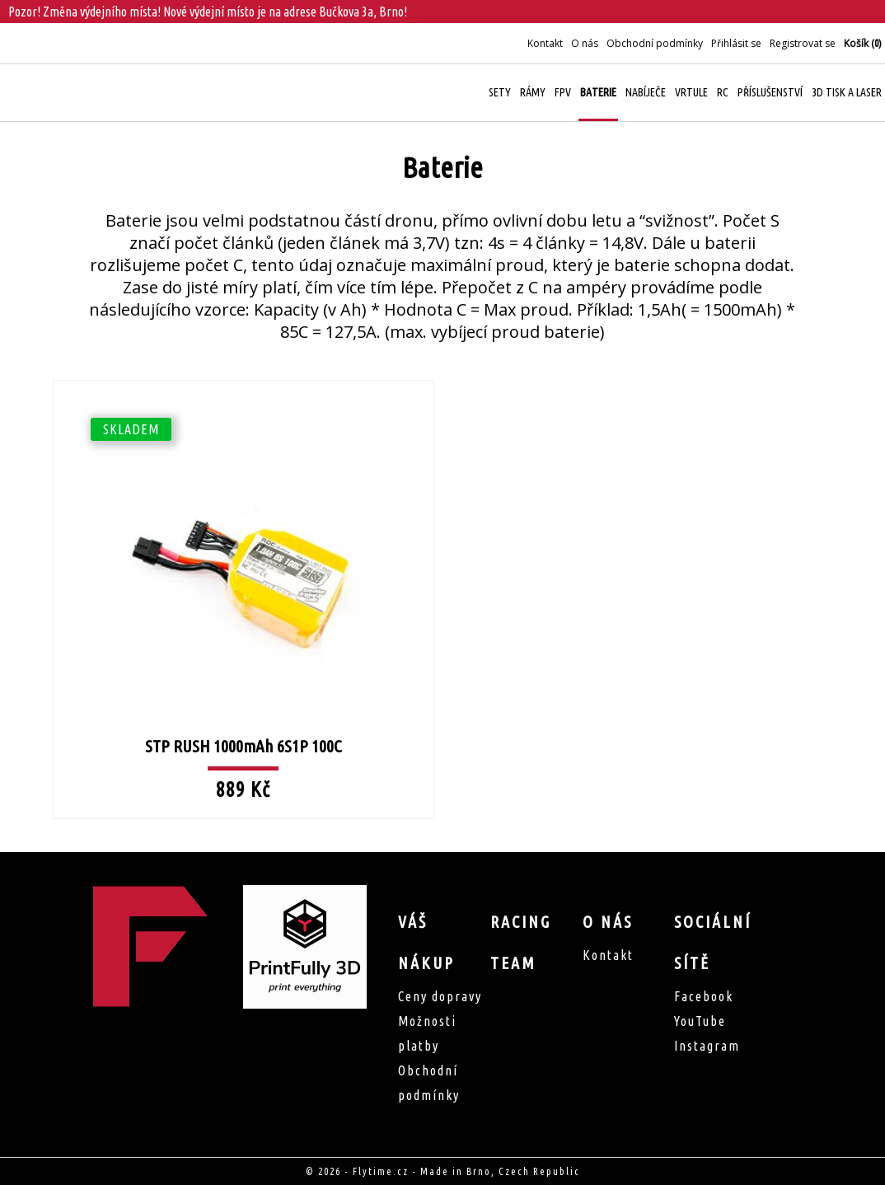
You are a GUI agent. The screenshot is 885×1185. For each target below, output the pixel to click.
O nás (584, 43)
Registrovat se (803, 43)
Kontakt (545, 43)
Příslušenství (770, 92)
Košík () (862, 43)
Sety (500, 92)
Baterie (598, 92)
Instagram (707, 1045)
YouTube (700, 1021)
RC (722, 92)
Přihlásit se (736, 43)
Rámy (533, 92)
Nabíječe (645, 92)
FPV (563, 92)
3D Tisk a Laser (847, 92)
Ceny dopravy (440, 996)
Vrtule (691, 92)
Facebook (703, 996)
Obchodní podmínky (654, 43)
